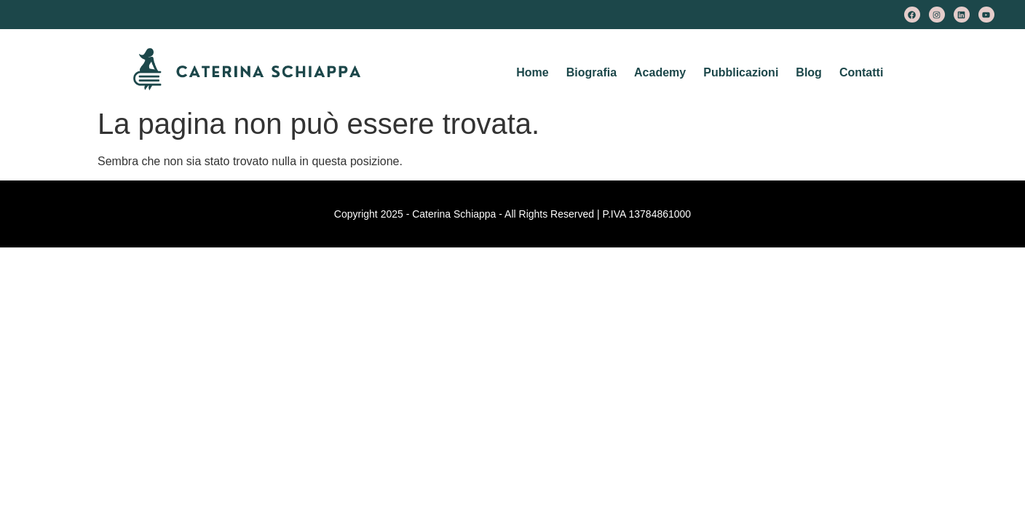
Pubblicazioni (740, 72)
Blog (809, 72)
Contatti (861, 72)
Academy (660, 72)
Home (532, 72)
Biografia (591, 72)
